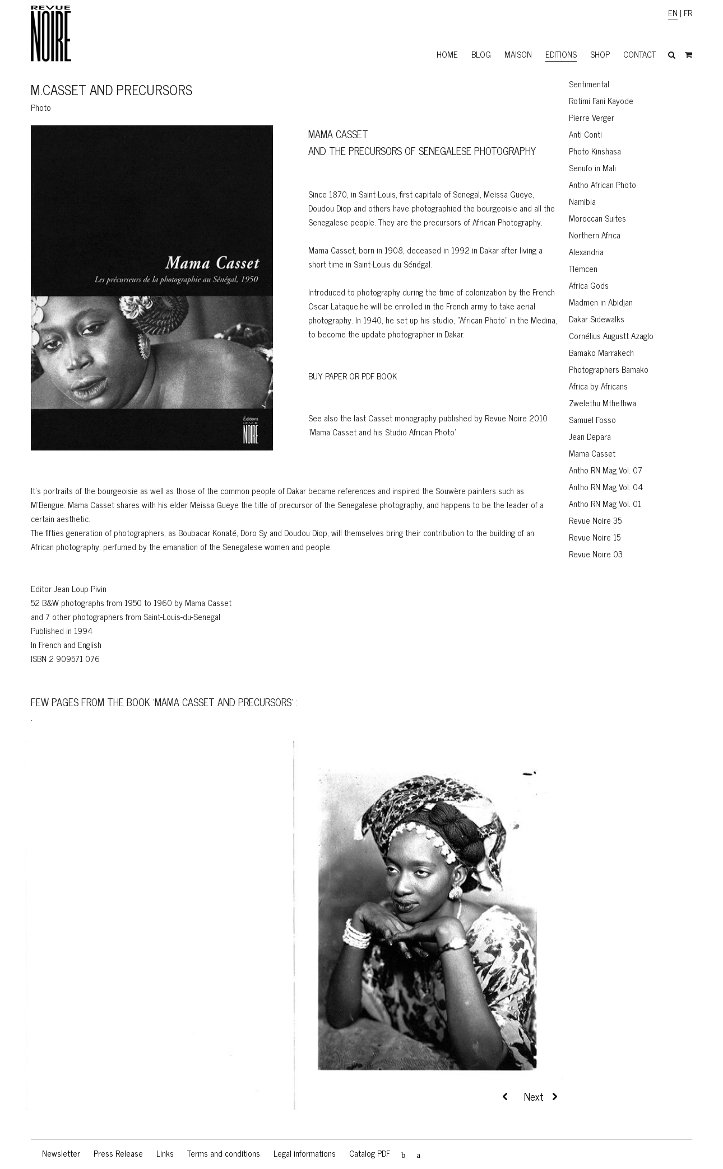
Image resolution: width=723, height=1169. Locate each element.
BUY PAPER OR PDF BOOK (352, 376)
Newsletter (61, 1153)
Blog (481, 54)
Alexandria (586, 252)
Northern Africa (594, 235)
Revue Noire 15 (594, 537)
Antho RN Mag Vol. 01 (605, 503)
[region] (294, 940)
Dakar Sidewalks (596, 319)
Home (447, 54)
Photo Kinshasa (595, 151)
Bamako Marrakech (601, 352)
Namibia (582, 201)
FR (688, 13)
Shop (600, 54)
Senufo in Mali (592, 168)
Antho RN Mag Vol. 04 (606, 487)
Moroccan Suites (597, 218)
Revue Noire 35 (595, 520)
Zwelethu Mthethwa (602, 403)
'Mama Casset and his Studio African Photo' (382, 432)
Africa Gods (589, 285)
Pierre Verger (591, 117)
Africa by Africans (598, 386)
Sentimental (589, 84)
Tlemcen (583, 268)
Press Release (118, 1153)
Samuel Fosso (592, 419)
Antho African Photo (602, 184)
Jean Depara (590, 436)
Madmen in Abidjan (601, 302)
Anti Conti (585, 134)
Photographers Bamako (608, 369)
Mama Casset (592, 453)
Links (165, 1153)
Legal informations (305, 1153)
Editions (561, 54)
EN (673, 13)
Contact (639, 54)
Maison (518, 54)
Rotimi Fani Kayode (601, 100)
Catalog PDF (369, 1153)
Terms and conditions (223, 1153)
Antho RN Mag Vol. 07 (605, 470)
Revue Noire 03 (596, 554)
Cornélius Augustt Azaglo (611, 335)
